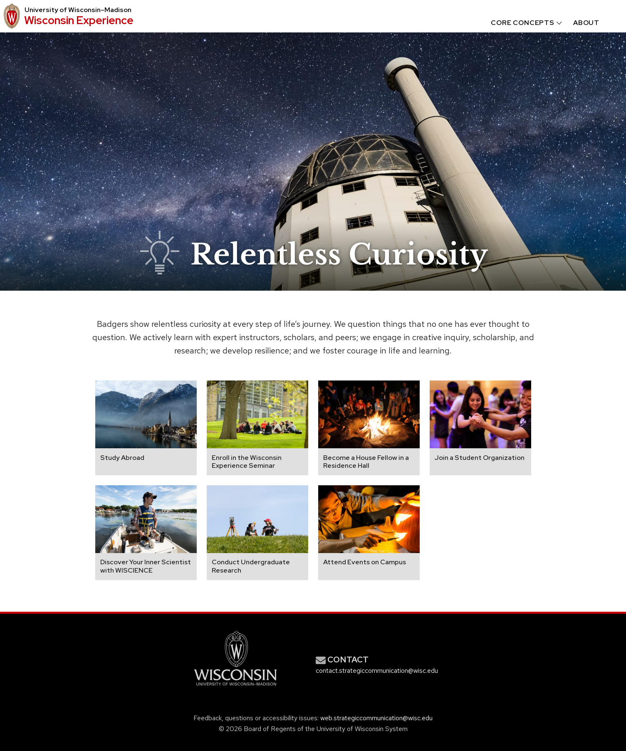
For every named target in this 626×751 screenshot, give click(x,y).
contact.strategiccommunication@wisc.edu (377, 670)
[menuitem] (519, 22)
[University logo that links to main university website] (10, 16)
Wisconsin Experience (79, 20)
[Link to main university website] (235, 687)
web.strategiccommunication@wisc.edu (376, 718)
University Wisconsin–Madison (78, 10)
